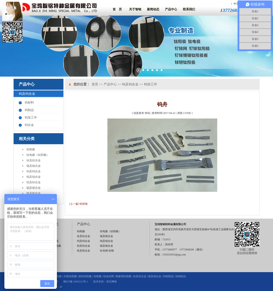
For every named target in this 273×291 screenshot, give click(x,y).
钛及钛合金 (33, 160)
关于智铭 (135, 9)
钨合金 (29, 125)
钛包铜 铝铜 (107, 250)
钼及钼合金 (33, 176)
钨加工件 (31, 117)
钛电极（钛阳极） (37, 154)
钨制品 (29, 110)
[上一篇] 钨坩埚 (79, 203)
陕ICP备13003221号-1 (75, 281)
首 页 (117, 9)
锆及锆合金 (33, 193)
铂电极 (30, 149)
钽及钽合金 (33, 182)
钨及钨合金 (33, 171)
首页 (95, 84)
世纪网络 (111, 281)
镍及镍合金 (33, 165)
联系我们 (189, 9)
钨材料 (29, 102)
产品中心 (171, 9)
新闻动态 (153, 9)
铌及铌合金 (33, 187)
